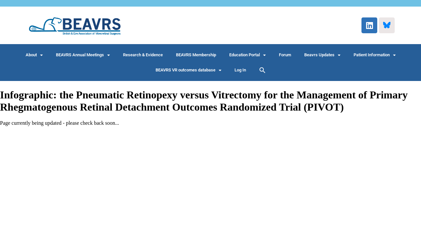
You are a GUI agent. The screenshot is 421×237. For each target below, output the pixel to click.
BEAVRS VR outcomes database (188, 70)
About (34, 55)
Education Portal (247, 55)
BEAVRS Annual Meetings (83, 55)
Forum (285, 54)
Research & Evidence (143, 54)
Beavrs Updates (322, 55)
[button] (262, 70)
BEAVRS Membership (196, 54)
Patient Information (375, 55)
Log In (240, 69)
